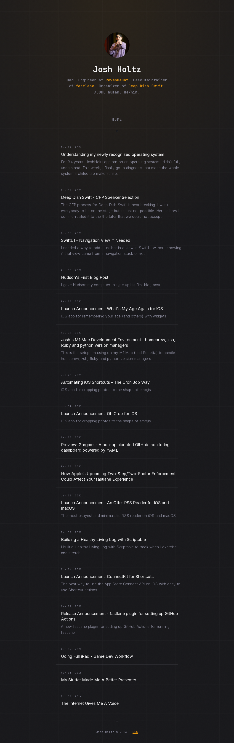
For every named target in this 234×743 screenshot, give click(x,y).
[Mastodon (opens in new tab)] (91, 106)
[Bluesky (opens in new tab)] (104, 106)
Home (117, 119)
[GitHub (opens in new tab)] (130, 106)
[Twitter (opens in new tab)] (78, 106)
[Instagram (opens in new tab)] (117, 106)
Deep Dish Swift (145, 85)
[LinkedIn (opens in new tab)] (143, 106)
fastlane (85, 85)
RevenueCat (117, 80)
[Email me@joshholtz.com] (156, 106)
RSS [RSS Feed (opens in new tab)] (135, 732)
